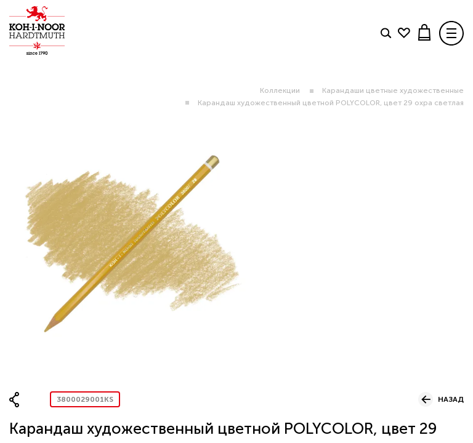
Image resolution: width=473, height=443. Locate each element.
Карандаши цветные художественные (393, 90)
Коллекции (280, 90)
